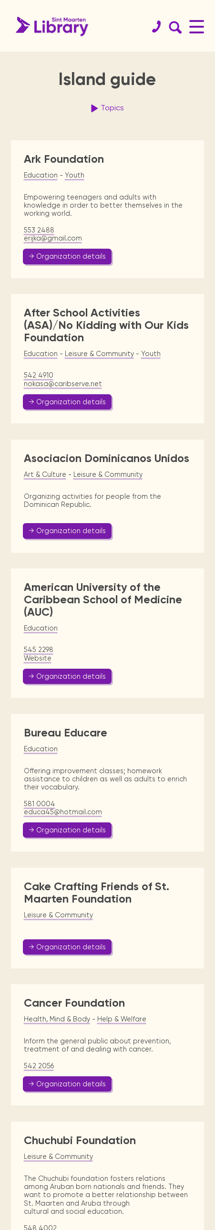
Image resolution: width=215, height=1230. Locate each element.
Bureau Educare (65, 732)
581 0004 (39, 804)
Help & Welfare (121, 1019)
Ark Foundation (64, 159)
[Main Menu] (196, 26)
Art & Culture (45, 474)
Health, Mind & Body (57, 1019)
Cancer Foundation (74, 1002)
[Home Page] (49, 26)
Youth (74, 175)
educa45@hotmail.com (63, 812)
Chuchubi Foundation (80, 1140)
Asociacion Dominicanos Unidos (106, 458)
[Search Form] (173, 26)
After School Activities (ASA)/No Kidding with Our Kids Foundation (106, 325)
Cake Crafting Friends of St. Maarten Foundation (96, 892)
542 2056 (39, 1066)
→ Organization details (67, 256)
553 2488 (39, 230)
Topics (106, 108)
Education (41, 175)
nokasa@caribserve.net (63, 384)
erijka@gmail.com (53, 238)
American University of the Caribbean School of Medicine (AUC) (103, 599)
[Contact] (152, 26)
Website (37, 658)
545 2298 (38, 649)
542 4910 (38, 375)
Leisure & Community (99, 353)
